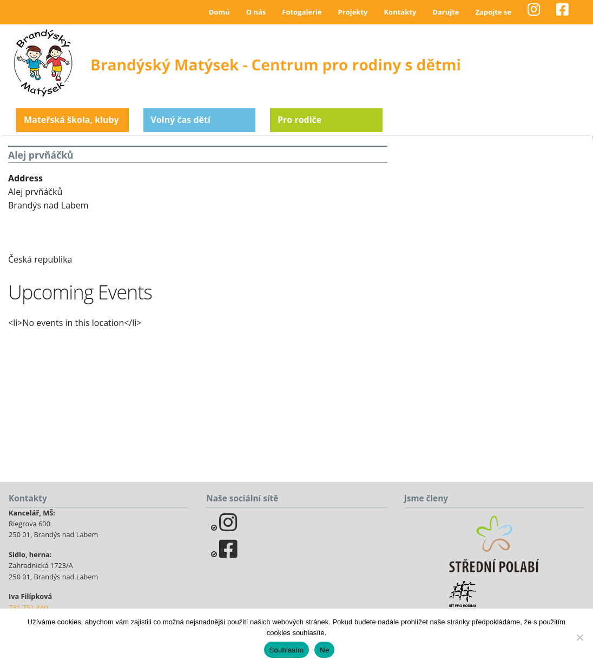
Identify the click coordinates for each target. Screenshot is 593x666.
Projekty (353, 12)
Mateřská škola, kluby (71, 120)
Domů (219, 12)
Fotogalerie (301, 12)
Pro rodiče (299, 120)
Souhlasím (286, 650)
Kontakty (400, 12)
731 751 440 (28, 607)
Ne (324, 650)
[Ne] (579, 637)
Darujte (445, 12)
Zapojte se (493, 12)
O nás (256, 12)
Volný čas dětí (180, 120)
